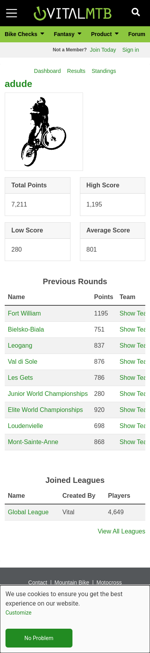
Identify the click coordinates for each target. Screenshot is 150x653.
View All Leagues (121, 531)
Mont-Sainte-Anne (33, 442)
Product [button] (102, 34)
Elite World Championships (45, 409)
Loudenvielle (25, 426)
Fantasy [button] (65, 34)
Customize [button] (18, 612)
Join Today (103, 50)
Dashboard (47, 71)
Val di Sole (22, 361)
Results (76, 71)
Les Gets (20, 377)
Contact (37, 582)
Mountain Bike (71, 582)
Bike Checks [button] (22, 34)
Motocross (109, 582)
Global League (28, 512)
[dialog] (75, 619)
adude (18, 83)
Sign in (130, 50)
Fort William (24, 313)
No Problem (38, 638)
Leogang (20, 345)
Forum (136, 34)
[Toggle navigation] (11, 13)
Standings (104, 71)
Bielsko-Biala (26, 329)
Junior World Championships (48, 393)
